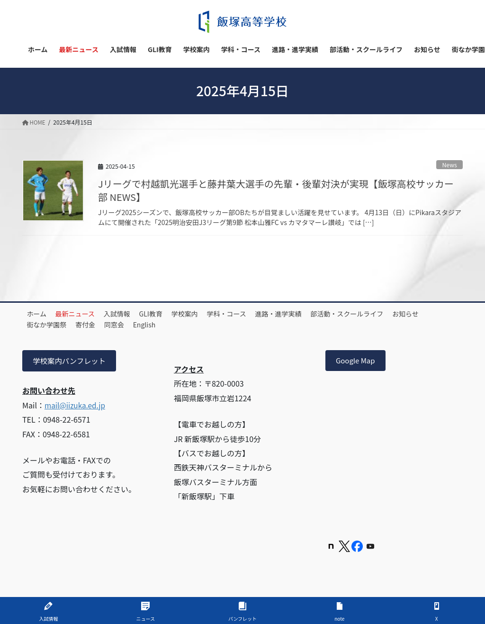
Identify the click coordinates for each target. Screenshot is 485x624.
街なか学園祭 (89, 324)
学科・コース (253, 313)
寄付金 (133, 324)
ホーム (39, 313)
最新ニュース (82, 313)
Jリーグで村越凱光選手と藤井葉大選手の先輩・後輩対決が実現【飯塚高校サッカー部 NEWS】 (276, 190)
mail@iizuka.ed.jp (76, 406)
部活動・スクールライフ (383, 313)
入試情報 (129, 313)
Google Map (357, 361)
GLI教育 (168, 313)
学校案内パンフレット (71, 361)
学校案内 (206, 313)
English (201, 324)
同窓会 (167, 324)
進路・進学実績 (310, 313)
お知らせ (42, 324)
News (449, 164)
